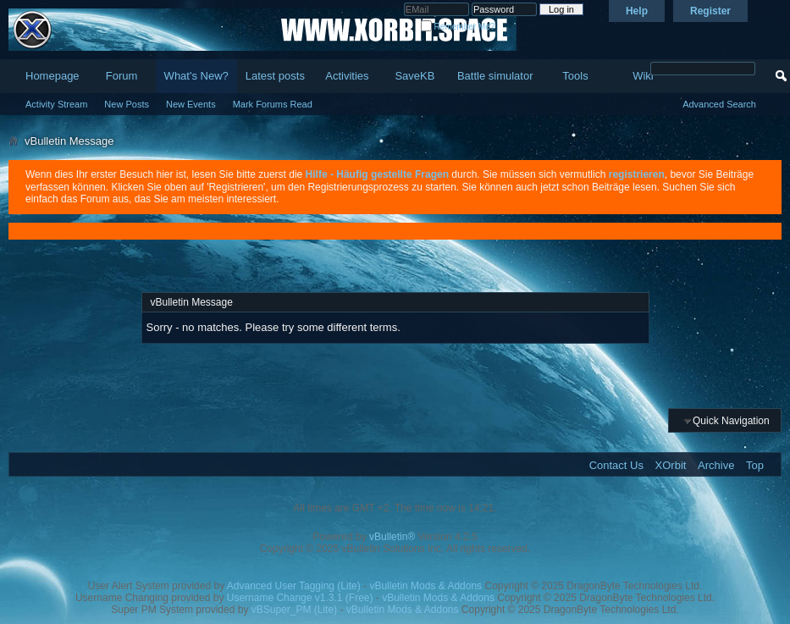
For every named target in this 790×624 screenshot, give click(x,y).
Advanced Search (719, 104)
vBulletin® (392, 537)
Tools (575, 75)
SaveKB (414, 75)
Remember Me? (457, 26)
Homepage (52, 75)
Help (637, 11)
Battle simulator (495, 75)
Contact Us (616, 465)
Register (710, 11)
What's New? (196, 75)
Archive (716, 465)
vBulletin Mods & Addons (425, 586)
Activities (346, 75)
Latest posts (275, 75)
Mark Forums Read (272, 104)
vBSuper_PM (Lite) (294, 610)
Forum (122, 75)
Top (755, 465)
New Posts (126, 104)
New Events (191, 104)
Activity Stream (56, 104)
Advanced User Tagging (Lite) (294, 586)
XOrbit (671, 465)
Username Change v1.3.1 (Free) (300, 598)
